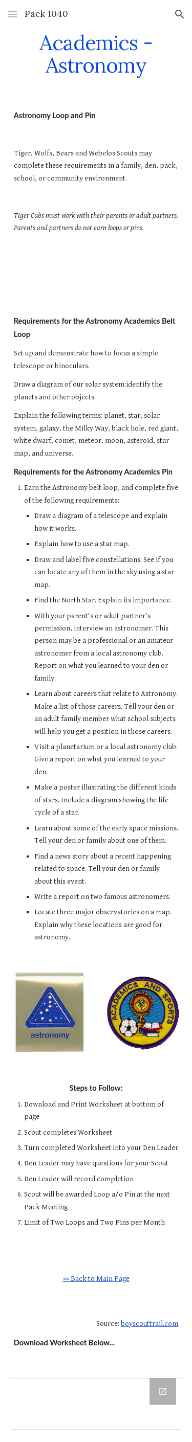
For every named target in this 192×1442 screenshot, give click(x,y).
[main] (96, 54)
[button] (12, 14)
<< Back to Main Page (96, 1278)
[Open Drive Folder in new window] (163, 1391)
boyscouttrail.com (149, 1323)
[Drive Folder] (96, 1404)
